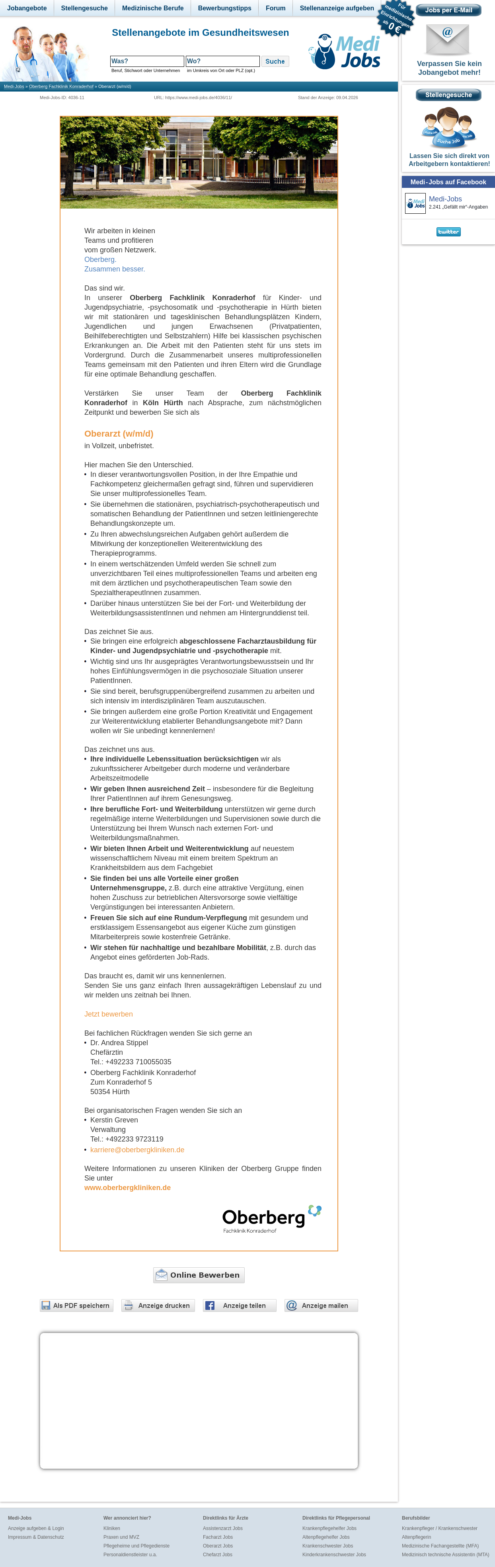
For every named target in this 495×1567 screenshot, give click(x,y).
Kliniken (111, 1528)
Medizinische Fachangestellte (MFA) (440, 1546)
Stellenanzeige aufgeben (337, 8)
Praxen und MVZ (121, 1537)
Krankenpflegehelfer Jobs (329, 1528)
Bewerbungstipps (224, 8)
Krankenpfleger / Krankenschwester (439, 1528)
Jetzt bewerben (108, 1014)
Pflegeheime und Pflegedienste (136, 1546)
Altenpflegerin (416, 1537)
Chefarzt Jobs (217, 1554)
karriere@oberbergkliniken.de (137, 1150)
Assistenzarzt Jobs (223, 1528)
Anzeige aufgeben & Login (36, 1528)
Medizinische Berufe (153, 8)
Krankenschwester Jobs (327, 1546)
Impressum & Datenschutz (36, 1537)
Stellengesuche (84, 8)
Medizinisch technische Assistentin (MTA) (445, 1554)
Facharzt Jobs (218, 1537)
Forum (276, 8)
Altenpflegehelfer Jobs (326, 1537)
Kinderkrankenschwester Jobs (334, 1554)
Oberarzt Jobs (218, 1546)
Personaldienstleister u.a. (130, 1554)
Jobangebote (27, 8)
